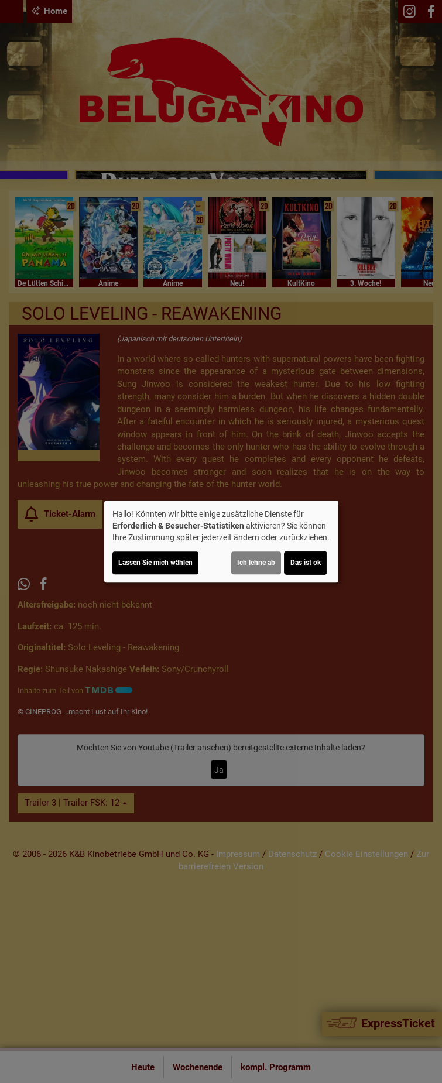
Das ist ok (305, 562)
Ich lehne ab (256, 562)
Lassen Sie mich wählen (155, 562)
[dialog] (221, 541)
